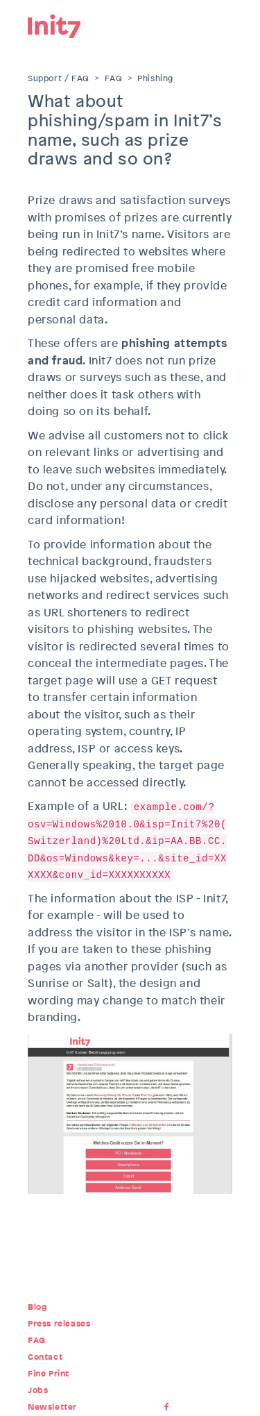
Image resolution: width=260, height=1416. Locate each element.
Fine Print (48, 1373)
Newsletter (52, 1407)
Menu (221, 24)
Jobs (38, 1390)
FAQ (114, 78)
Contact (45, 1357)
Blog (37, 1307)
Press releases (59, 1323)
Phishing (155, 78)
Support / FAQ (58, 78)
